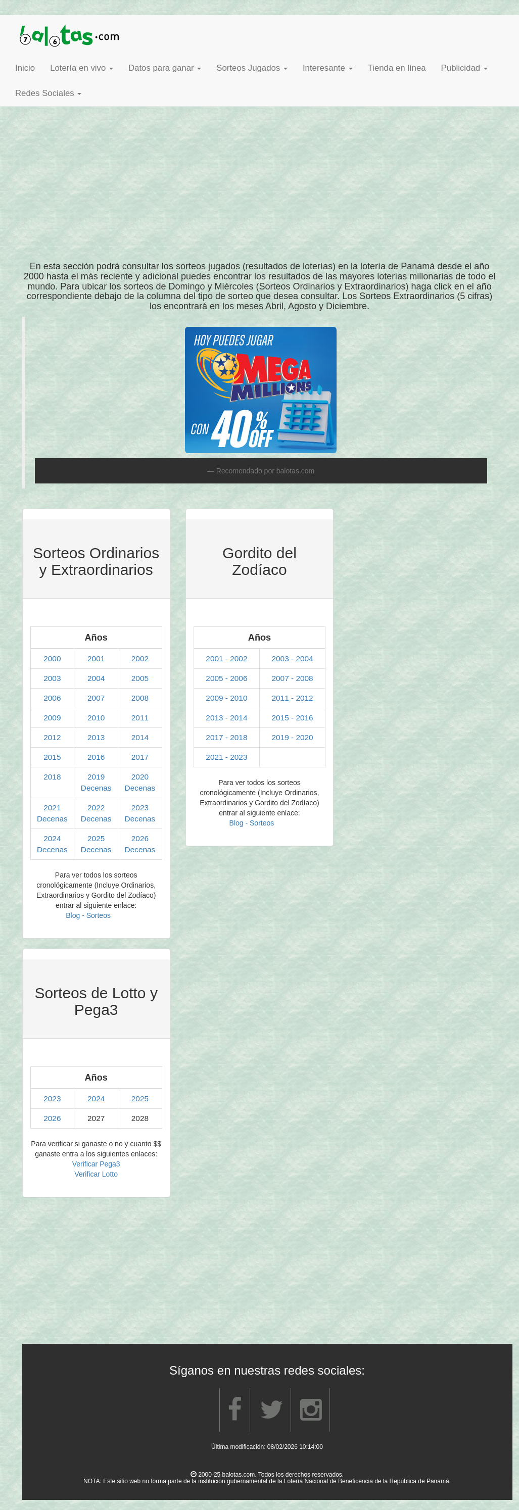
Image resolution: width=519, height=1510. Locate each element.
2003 (52, 678)
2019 (96, 776)
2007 (96, 698)
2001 (96, 658)
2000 (52, 658)
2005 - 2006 (226, 678)
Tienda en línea (397, 68)
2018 (52, 776)
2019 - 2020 (292, 737)
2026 (140, 838)
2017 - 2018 (226, 737)
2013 (96, 737)
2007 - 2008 (292, 678)
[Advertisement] (259, 170)
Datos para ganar (164, 68)
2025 (96, 838)
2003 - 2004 (292, 658)
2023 (140, 807)
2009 (52, 717)
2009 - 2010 (226, 698)
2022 (96, 807)
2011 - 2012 (292, 698)
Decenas (96, 788)
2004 (96, 678)
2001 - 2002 (226, 658)
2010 (96, 717)
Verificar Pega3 (96, 1164)
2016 (96, 757)
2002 (140, 658)
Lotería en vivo (81, 68)
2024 (52, 838)
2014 (140, 737)
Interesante (328, 68)
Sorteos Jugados (252, 68)
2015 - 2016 (292, 717)
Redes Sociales (48, 93)
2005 (140, 678)
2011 (140, 717)
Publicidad (464, 68)
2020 (140, 776)
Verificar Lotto (96, 1174)
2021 (52, 807)
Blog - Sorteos (88, 915)
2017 (140, 757)
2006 (52, 698)
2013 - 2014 (226, 717)
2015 (52, 757)
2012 (52, 737)
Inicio (25, 68)
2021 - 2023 (226, 757)
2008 (140, 698)
